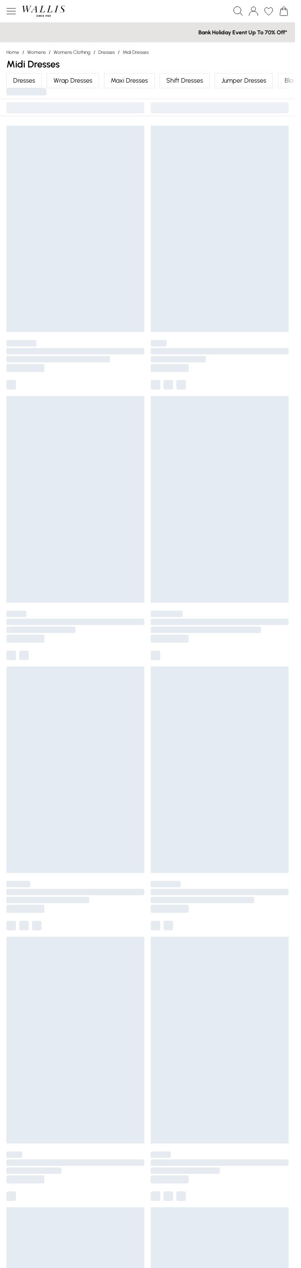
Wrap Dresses (73, 80)
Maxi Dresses (129, 80)
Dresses (106, 52)
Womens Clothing (72, 52)
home (12, 52)
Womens (36, 52)
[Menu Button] (11, 11)
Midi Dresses (136, 52)
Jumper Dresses (243, 80)
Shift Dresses (184, 80)
